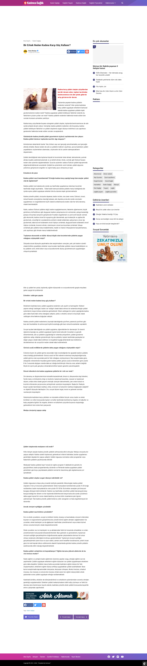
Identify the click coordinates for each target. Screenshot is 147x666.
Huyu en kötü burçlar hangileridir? (107, 224)
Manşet (116, 184)
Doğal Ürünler (98, 181)
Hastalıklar (97, 184)
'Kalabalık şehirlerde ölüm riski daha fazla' (108, 81)
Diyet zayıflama (110, 177)
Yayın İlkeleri (75, 657)
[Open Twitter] (113, 656)
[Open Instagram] (118, 656)
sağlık (112, 188)
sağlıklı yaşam (98, 192)
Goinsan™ (48, 663)
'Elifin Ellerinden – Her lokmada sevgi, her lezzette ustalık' (109, 74)
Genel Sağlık (109, 181)
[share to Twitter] (81, 51)
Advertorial (97, 174)
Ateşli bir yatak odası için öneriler (108, 210)
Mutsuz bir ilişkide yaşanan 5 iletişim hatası (105, 67)
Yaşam (106, 188)
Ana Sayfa (27, 657)
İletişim (35, 657)
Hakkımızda (65, 657)
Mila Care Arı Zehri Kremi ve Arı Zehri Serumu (109, 92)
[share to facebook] (71, 51)
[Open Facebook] (109, 656)
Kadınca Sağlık (81, 3)
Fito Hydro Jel (101, 87)
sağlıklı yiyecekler (110, 192)
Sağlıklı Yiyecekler (95, 3)
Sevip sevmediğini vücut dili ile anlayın (109, 219)
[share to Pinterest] (87, 51)
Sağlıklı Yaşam (68, 3)
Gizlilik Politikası (53, 657)
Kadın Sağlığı (55, 3)
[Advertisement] (73, 23)
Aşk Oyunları (98, 177)
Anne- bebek (108, 174)
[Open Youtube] (122, 656)
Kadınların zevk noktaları (104, 205)
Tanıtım (42, 657)
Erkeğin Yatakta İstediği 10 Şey (107, 214)
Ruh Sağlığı (97, 188)
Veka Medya (33, 51)
